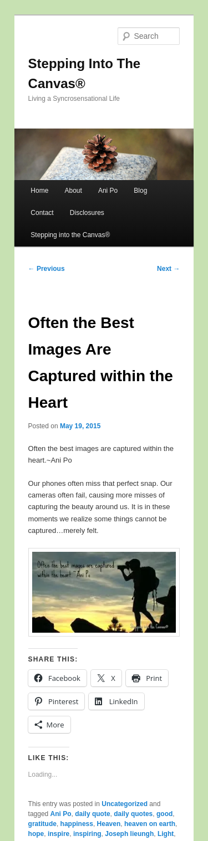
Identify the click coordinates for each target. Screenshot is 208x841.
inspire (58, 834)
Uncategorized (125, 804)
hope (36, 834)
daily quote (92, 814)
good (164, 814)
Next (168, 269)
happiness (76, 824)
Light (166, 834)
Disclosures (87, 213)
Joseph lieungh (129, 834)
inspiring (87, 834)
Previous (46, 269)
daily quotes (133, 814)
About (73, 190)
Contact (42, 213)
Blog (140, 190)
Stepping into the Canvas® (70, 235)
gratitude (42, 824)
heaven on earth (149, 824)
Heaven (109, 824)
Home (39, 190)
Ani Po (108, 190)
